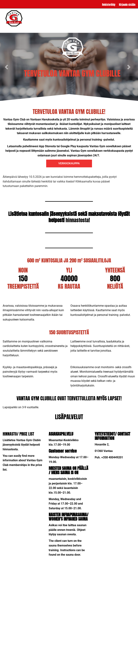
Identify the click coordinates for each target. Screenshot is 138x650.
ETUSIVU (14, 29)
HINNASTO (29, 29)
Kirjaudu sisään (127, 5)
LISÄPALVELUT (48, 29)
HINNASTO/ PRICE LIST (18, 434)
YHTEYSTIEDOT (97, 29)
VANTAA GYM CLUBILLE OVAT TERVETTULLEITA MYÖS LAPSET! (69, 398)
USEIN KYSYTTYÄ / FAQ (73, 29)
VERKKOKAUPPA (69, 163)
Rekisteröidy (108, 5)
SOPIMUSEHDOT (119, 29)
